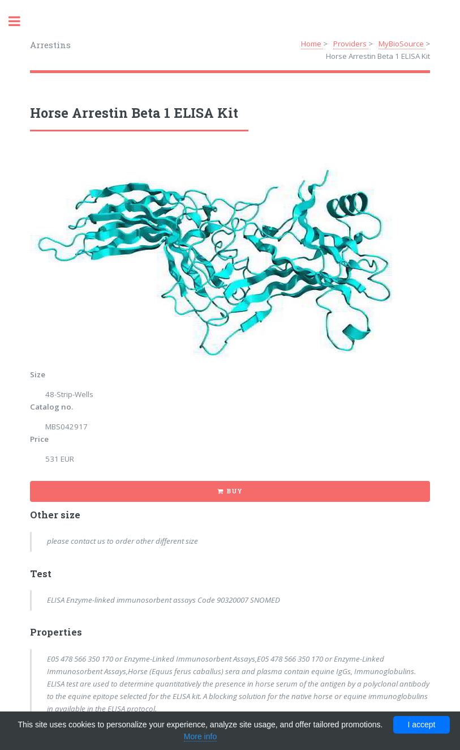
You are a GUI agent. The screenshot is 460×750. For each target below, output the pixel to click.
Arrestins (50, 44)
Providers (350, 44)
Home (312, 44)
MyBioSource (402, 44)
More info (200, 736)
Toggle (20, 21)
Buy (234, 491)
